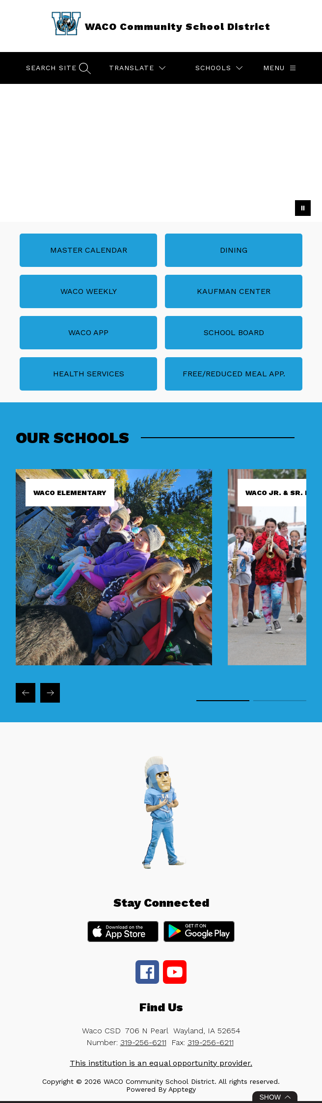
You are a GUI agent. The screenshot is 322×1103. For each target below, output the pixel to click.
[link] (114, 662)
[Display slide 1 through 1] (222, 700)
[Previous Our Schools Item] (25, 693)
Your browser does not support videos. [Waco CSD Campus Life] (161, 153)
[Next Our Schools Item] (50, 693)
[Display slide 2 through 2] (279, 700)
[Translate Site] (137, 68)
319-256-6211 (143, 1042)
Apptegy (182, 1089)
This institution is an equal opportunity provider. (161, 1063)
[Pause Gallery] (303, 208)
